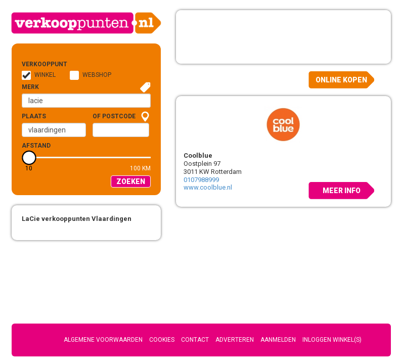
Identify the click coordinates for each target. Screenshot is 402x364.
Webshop (96, 74)
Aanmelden (278, 339)
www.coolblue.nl (208, 187)
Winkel (45, 74)
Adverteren (234, 339)
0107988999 (201, 180)
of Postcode (114, 116)
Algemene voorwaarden (103, 339)
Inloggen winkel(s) (332, 339)
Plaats (34, 116)
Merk (30, 86)
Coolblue (198, 155)
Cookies (161, 339)
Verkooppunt (38, 64)
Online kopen (341, 80)
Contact (195, 339)
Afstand (36, 145)
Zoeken (130, 181)
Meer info (342, 191)
